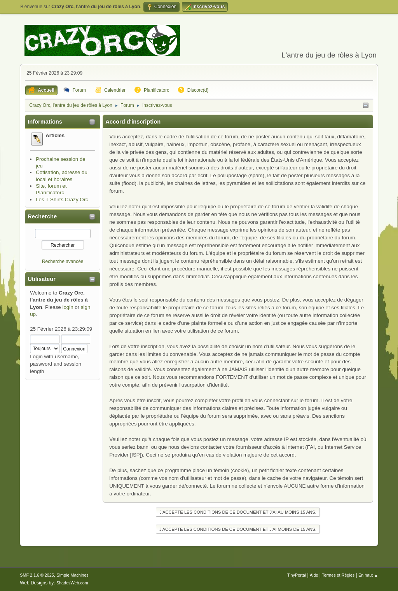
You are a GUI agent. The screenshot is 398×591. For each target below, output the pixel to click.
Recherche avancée (63, 261)
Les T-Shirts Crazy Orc (62, 199)
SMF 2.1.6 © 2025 (37, 575)
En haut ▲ (368, 575)
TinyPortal (296, 575)
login (67, 307)
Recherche (42, 216)
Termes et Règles (338, 575)
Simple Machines (73, 575)
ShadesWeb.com (72, 583)
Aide (314, 575)
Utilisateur (42, 279)
